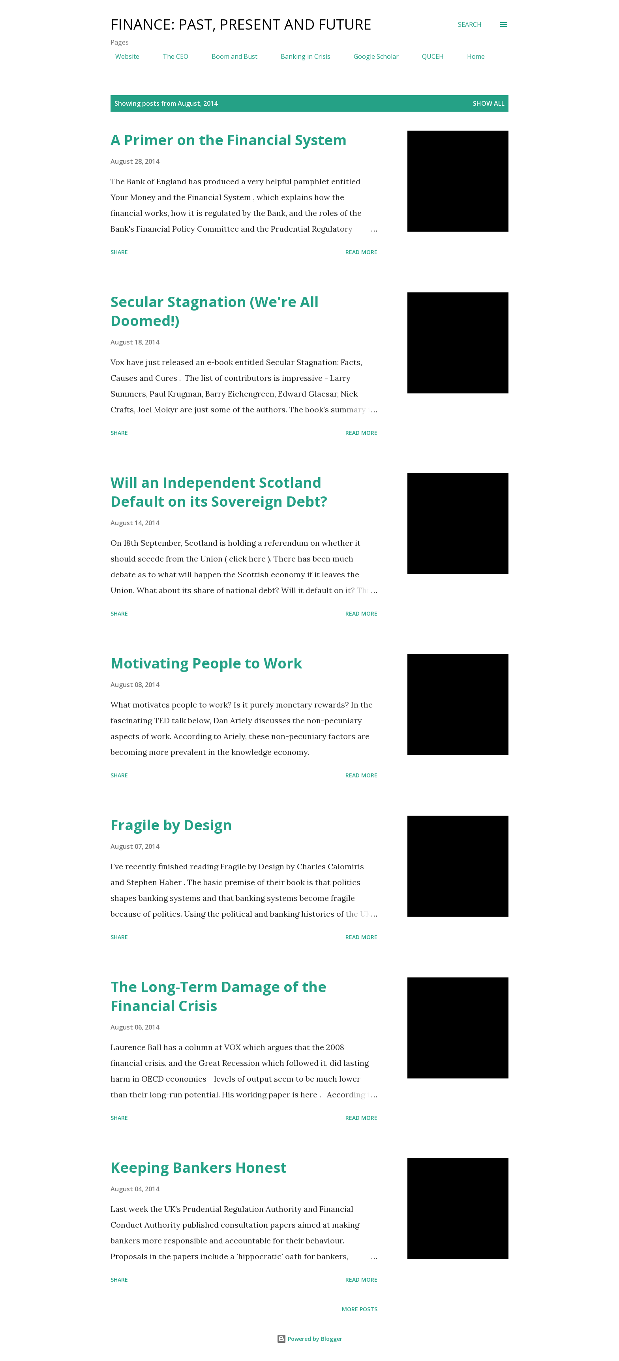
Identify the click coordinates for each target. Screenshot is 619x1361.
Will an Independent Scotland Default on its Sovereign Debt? (219, 492)
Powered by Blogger (309, 1338)
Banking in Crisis (301, 56)
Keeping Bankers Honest (199, 1167)
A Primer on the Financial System (229, 140)
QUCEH (428, 56)
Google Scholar (371, 56)
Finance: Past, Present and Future (241, 24)
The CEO (171, 56)
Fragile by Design (171, 825)
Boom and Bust (230, 56)
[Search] (470, 24)
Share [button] (119, 252)
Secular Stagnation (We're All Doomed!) (215, 311)
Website (123, 56)
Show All (489, 103)
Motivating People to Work (206, 663)
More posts (359, 1309)
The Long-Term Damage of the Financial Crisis (218, 996)
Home (471, 56)
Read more (361, 252)
